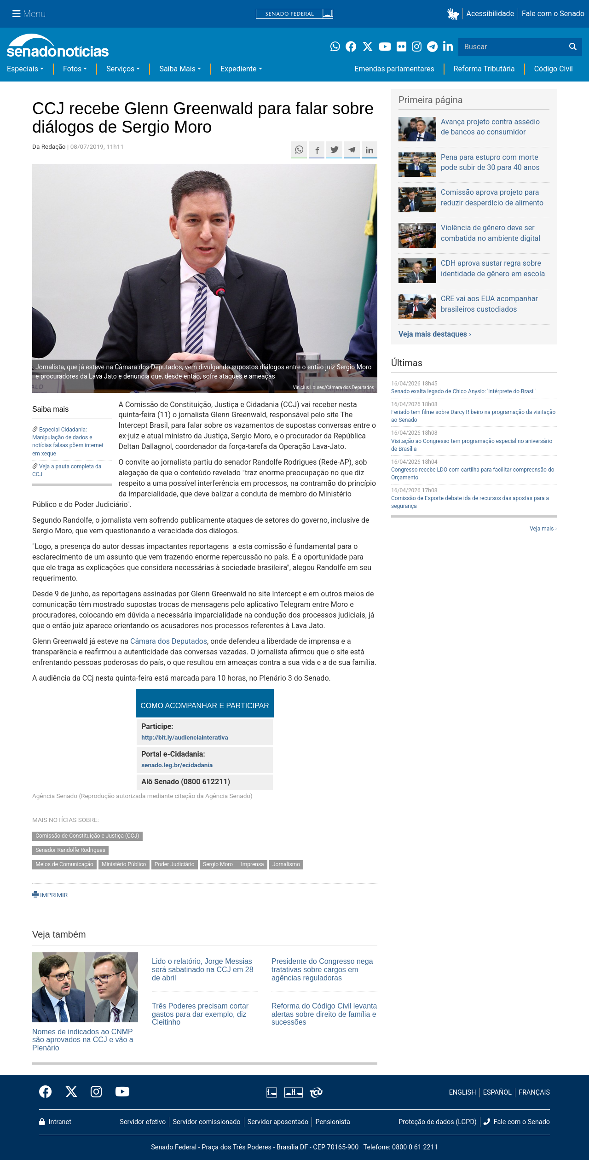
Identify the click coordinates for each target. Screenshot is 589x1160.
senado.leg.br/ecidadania (177, 765)
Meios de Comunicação (64, 864)
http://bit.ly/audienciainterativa (184, 737)
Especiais (22, 68)
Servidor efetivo (143, 1122)
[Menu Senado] (29, 14)
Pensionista (333, 1122)
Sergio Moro (218, 864)
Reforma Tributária (484, 68)
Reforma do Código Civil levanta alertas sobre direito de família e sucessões (324, 1014)
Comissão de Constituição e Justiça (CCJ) (87, 836)
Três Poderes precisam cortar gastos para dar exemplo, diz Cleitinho (200, 1014)
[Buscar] (573, 47)
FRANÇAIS (534, 1092)
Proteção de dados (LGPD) (437, 1122)
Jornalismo (286, 864)
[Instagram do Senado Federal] (96, 1092)
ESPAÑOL (497, 1092)
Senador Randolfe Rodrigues (70, 850)
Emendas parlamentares (394, 68)
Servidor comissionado (207, 1122)
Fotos (72, 68)
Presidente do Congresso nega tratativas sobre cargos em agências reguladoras (322, 969)
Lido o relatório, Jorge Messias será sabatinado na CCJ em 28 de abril (203, 969)
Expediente (238, 68)
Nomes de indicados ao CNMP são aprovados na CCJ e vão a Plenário (82, 1040)
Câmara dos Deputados (168, 641)
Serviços (120, 68)
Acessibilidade (490, 13)
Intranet (55, 1122)
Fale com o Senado (553, 13)
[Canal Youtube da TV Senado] (119, 1092)
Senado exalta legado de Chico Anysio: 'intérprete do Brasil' (463, 391)
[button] (454, 14)
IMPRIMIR (50, 894)
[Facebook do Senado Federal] (48, 1092)
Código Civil (553, 68)
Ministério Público (124, 864)
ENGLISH (462, 1092)
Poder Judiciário (175, 864)
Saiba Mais (177, 68)
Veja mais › (543, 528)
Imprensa (252, 864)
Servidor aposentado (278, 1122)
